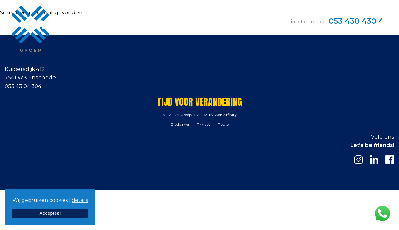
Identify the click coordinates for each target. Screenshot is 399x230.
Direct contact (305, 21)
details (80, 200)
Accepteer (50, 213)
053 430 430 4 (356, 21)
